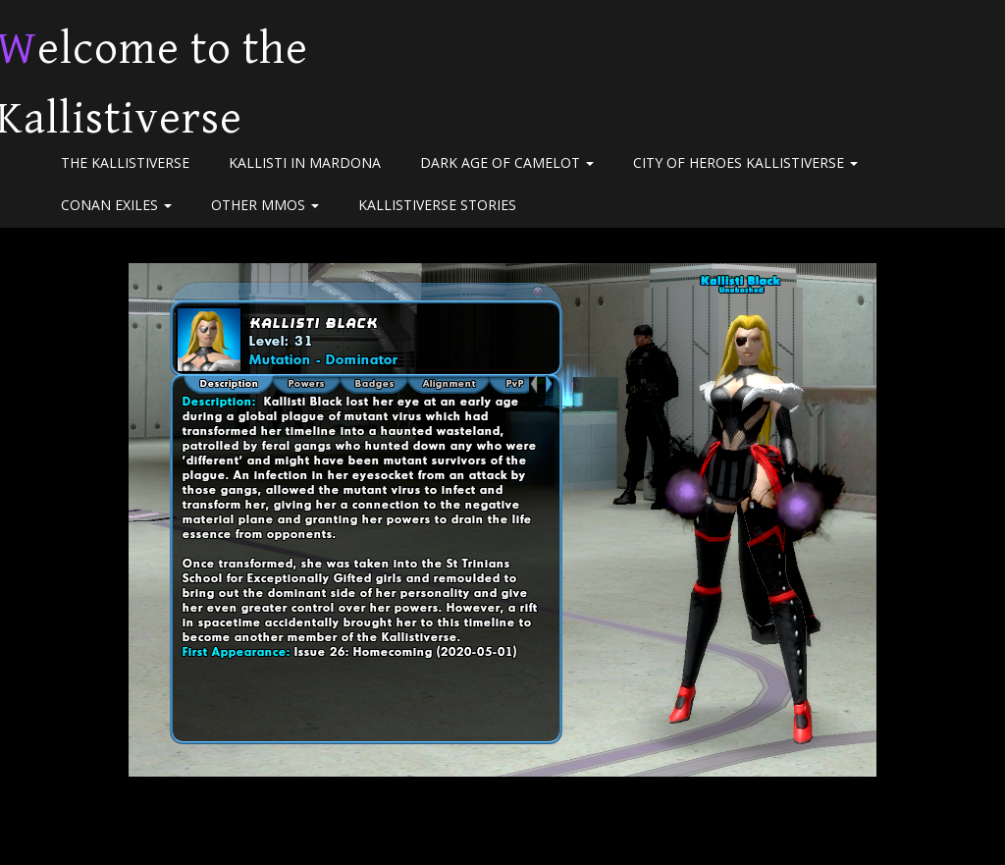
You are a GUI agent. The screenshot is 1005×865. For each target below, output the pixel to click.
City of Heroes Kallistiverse (745, 162)
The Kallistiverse (125, 162)
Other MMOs (265, 204)
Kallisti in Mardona (305, 162)
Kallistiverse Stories (437, 204)
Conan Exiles (116, 204)
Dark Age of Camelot (507, 162)
